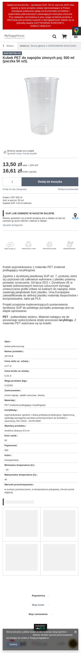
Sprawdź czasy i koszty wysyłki (22, 153)
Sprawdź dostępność (13, 225)
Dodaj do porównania (68, 189)
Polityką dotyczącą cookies (19, 635)
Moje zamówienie (38, 614)
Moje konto (38, 605)
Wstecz (8, 46)
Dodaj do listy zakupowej (14, 189)
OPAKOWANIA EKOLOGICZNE (64, 45)
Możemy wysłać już (16, 151)
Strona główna (38, 45)
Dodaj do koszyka (50, 181)
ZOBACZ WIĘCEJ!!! (40, 26)
